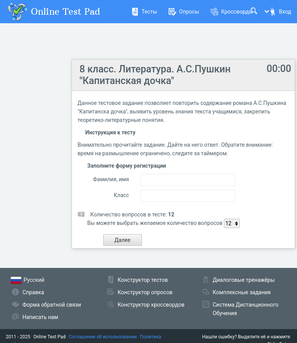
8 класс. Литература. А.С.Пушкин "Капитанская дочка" (155, 74)
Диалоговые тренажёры (244, 280)
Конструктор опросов (145, 292)
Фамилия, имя (111, 179)
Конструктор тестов (143, 280)
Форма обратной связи (51, 305)
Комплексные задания (242, 292)
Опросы (184, 11)
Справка (33, 292)
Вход (280, 11)
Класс (121, 195)
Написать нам (40, 317)
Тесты (144, 11)
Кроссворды (232, 11)
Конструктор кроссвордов (151, 305)
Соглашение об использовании (103, 337)
